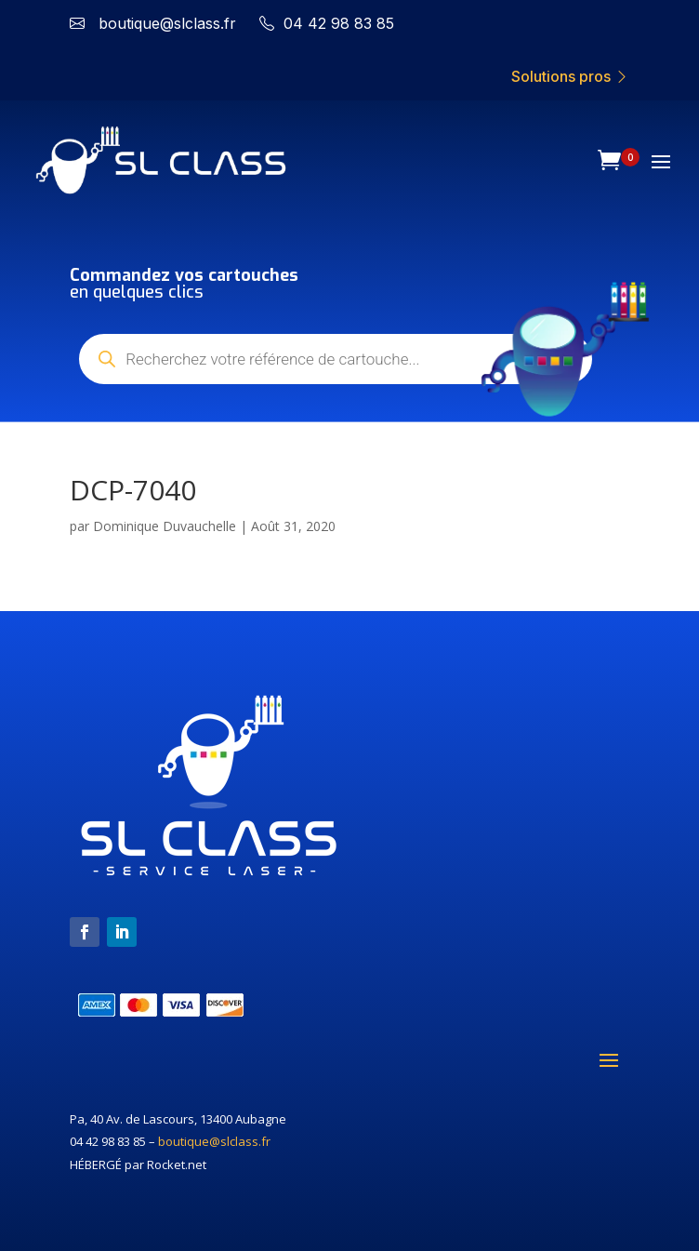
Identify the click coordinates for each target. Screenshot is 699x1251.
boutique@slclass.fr (214, 1141)
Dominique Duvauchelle (164, 526)
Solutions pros (570, 76)
